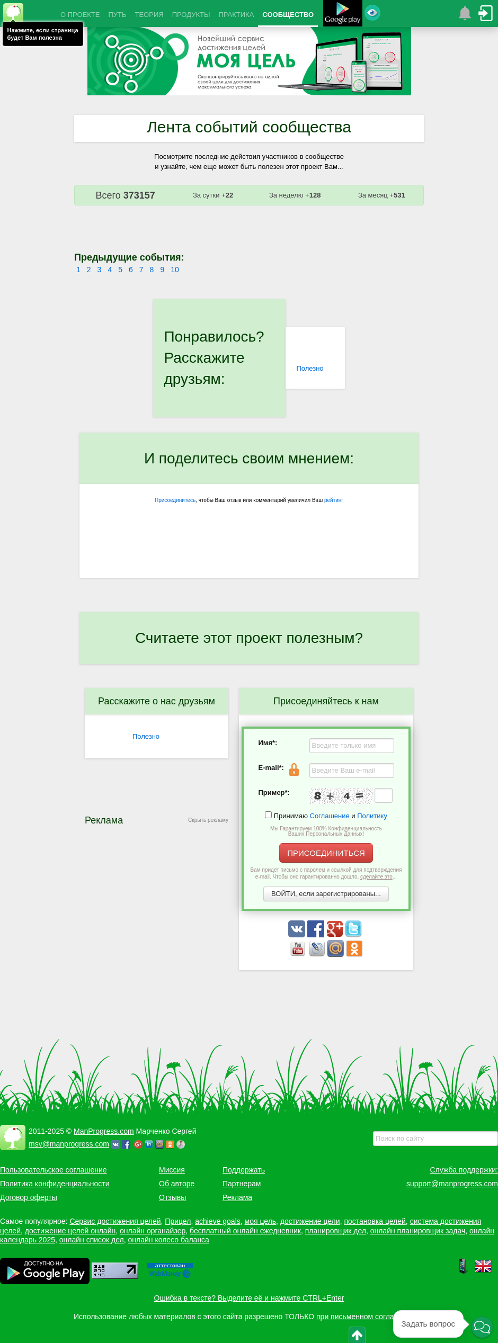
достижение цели (310, 1221)
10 (175, 269)
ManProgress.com (104, 1131)
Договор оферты (28, 1197)
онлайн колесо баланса (168, 1239)
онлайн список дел (91, 1239)
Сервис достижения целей (115, 1221)
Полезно (309, 368)
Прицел (178, 1221)
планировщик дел (335, 1230)
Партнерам (242, 1183)
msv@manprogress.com (69, 1144)
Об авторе (176, 1183)
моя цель (261, 1221)
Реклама (237, 1197)
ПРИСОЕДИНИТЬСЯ (326, 852)
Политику (372, 816)
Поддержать (244, 1170)
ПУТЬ (117, 15)
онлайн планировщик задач (418, 1230)
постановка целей (374, 1221)
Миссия (172, 1170)
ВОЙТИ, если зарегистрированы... (326, 894)
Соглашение (330, 816)
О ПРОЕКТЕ (80, 15)
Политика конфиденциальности (55, 1183)
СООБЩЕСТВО (288, 15)
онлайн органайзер (152, 1230)
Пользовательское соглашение (53, 1170)
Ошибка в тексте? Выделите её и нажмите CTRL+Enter (249, 1298)
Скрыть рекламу (208, 820)
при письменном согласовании (369, 1316)
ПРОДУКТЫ (191, 15)
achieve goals (218, 1221)
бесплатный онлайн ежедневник (245, 1230)
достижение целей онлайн (70, 1230)
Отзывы (172, 1197)
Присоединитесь (175, 500)
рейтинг (333, 500)
